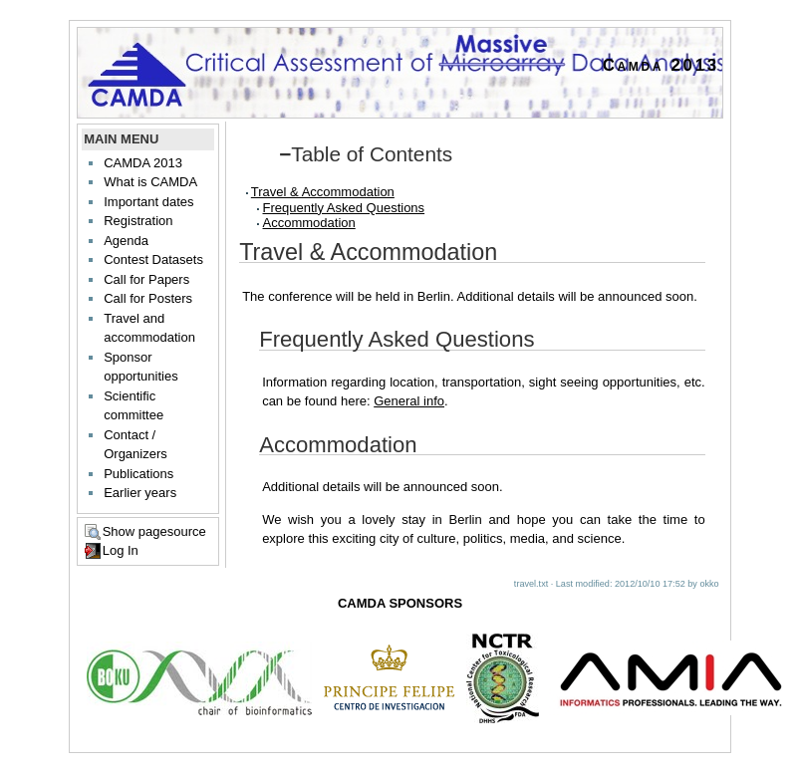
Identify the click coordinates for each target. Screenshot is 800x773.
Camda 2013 (661, 65)
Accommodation (309, 222)
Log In (120, 550)
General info (409, 400)
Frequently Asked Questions (344, 207)
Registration (138, 220)
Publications (138, 473)
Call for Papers (146, 279)
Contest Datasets (153, 259)
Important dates (148, 201)
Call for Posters (148, 298)
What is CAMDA (150, 181)
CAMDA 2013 (143, 162)
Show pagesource (154, 531)
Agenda (126, 240)
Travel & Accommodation (323, 191)
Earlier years (140, 492)
